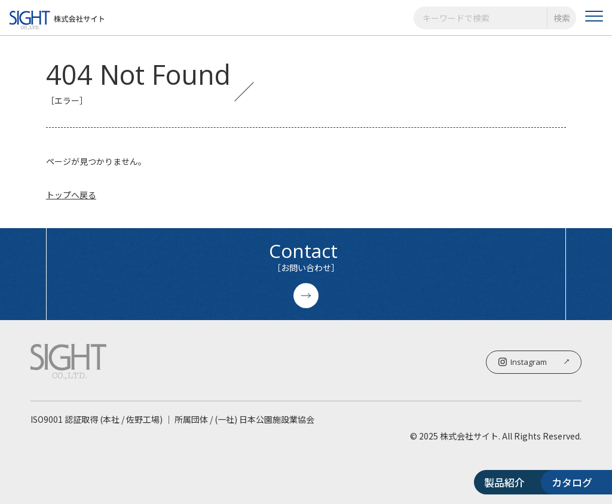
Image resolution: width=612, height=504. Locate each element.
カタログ (545, 482)
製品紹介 (420, 482)
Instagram (533, 362)
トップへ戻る (71, 195)
